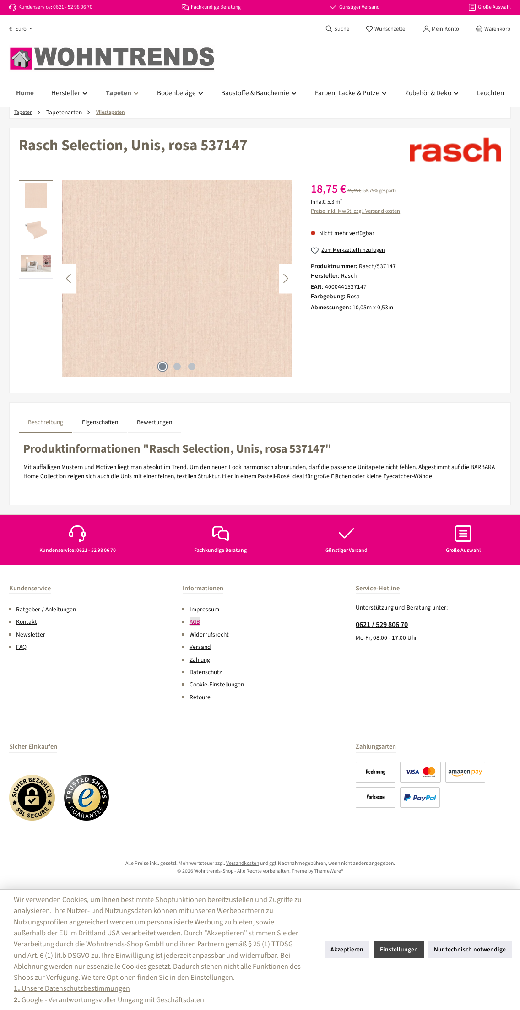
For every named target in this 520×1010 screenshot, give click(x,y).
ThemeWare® (328, 871)
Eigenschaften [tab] (100, 422)
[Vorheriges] (69, 278)
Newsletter (30, 634)
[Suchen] (337, 29)
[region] (156, 278)
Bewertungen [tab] (154, 422)
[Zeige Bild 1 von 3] (162, 366)
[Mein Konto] (441, 29)
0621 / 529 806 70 (382, 624)
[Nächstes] (285, 278)
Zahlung (200, 659)
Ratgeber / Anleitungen (46, 609)
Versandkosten (242, 863)
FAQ (21, 647)
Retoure (200, 697)
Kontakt (26, 621)
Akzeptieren (346, 949)
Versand (200, 647)
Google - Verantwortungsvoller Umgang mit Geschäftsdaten (109, 999)
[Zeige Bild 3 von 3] (191, 366)
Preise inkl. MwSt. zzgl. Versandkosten (355, 211)
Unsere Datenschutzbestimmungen (72, 988)
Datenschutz (206, 672)
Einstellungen (399, 949)
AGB (195, 621)
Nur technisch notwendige (470, 949)
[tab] (45, 422)
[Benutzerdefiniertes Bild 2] (87, 798)
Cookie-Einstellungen (217, 684)
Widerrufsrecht (209, 634)
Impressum (204, 609)
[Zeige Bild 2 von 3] (177, 366)
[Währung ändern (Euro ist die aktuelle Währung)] (20, 29)
